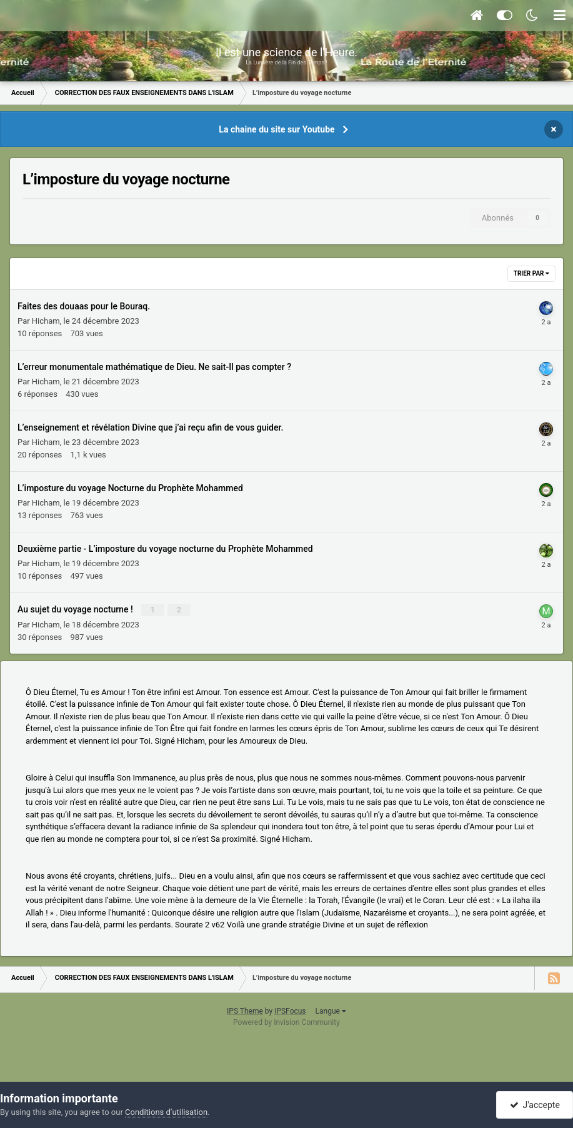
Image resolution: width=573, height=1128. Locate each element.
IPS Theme (245, 1011)
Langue (331, 1011)
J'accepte (535, 1105)
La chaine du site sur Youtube (276, 129)
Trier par (531, 273)
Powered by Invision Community (286, 1022)
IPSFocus (290, 1011)
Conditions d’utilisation (166, 1112)
